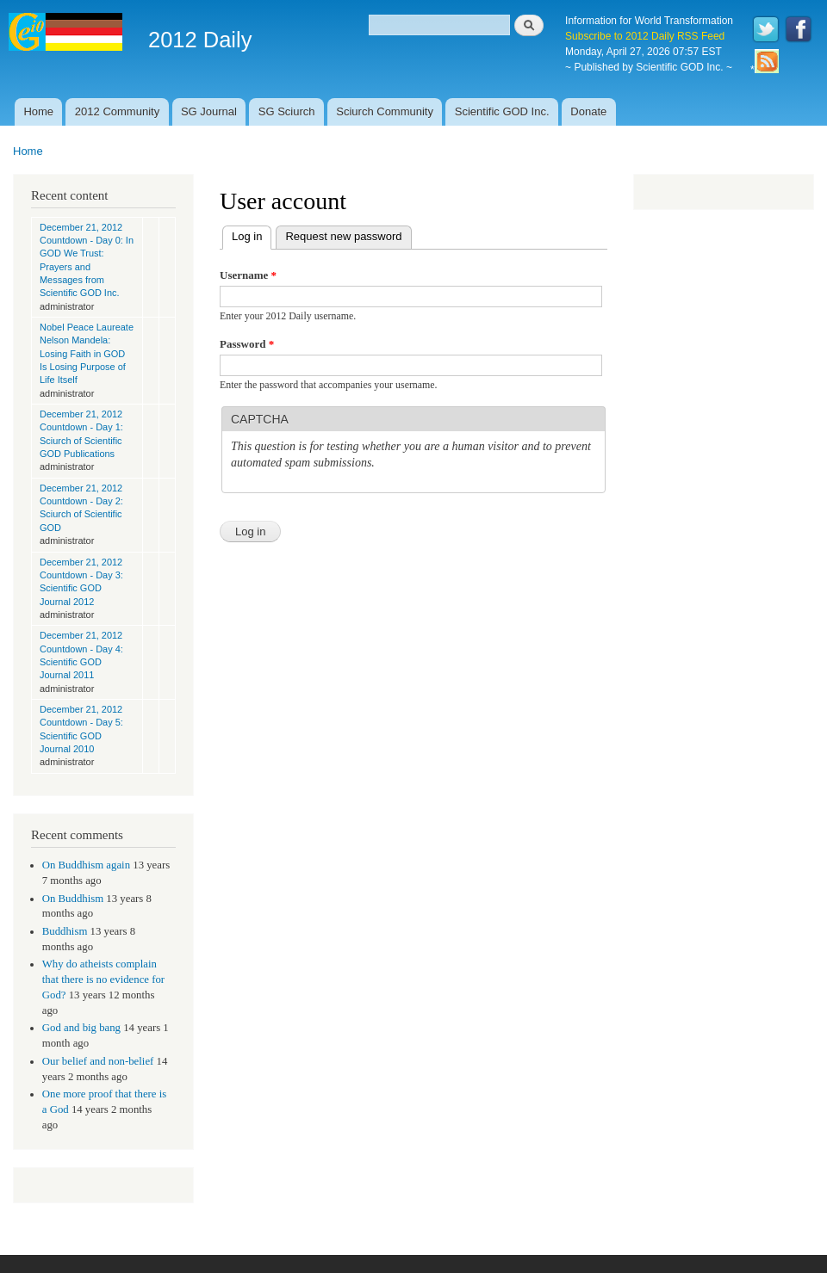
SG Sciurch (286, 111)
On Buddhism (72, 899)
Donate (588, 111)
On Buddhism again (86, 865)
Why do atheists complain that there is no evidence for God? (103, 979)
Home (38, 111)
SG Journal (209, 111)
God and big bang (81, 1028)
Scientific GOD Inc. (502, 111)
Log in (251, 234)
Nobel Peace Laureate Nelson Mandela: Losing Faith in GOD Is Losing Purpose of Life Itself (87, 353)
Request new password (343, 236)
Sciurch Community (384, 111)
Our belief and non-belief (98, 1061)
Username (248, 275)
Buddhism (65, 931)
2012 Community (117, 111)
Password (247, 343)
